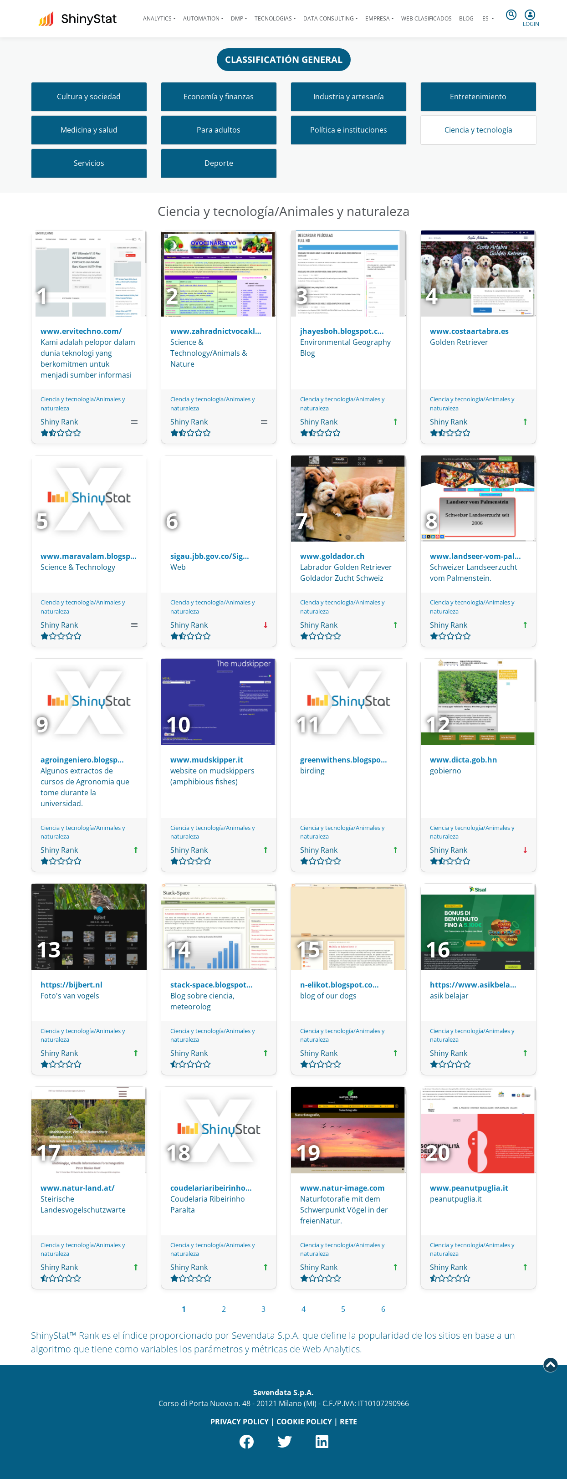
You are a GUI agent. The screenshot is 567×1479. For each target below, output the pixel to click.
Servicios (89, 163)
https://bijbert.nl (71, 985)
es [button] (485, 18)
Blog (466, 18)
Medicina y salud (89, 130)
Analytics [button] (157, 18)
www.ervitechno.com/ (81, 331)
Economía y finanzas (219, 97)
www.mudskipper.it (206, 760)
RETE (348, 1422)
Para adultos (218, 130)
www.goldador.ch (332, 556)
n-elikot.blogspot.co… (339, 985)
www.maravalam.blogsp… (89, 556)
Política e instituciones (348, 130)
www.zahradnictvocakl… (215, 331)
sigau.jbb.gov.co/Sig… (209, 556)
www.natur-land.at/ (78, 1188)
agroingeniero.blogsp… (82, 760)
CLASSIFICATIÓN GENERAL (283, 59)
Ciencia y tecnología (478, 130)
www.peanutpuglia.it (469, 1188)
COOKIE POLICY (304, 1422)
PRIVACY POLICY (239, 1422)
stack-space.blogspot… (211, 985)
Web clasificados (426, 18)
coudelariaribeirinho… (211, 1188)
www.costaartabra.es (469, 331)
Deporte (218, 163)
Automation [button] (201, 18)
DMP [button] (237, 18)
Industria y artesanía (348, 97)
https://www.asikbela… (473, 985)
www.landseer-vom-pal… (475, 556)
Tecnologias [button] (273, 18)
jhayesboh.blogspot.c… (342, 331)
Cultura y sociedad (89, 97)
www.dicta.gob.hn (463, 760)
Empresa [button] (377, 18)
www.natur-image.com (342, 1188)
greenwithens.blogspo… (343, 760)
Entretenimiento (478, 97)
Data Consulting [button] (328, 18)
